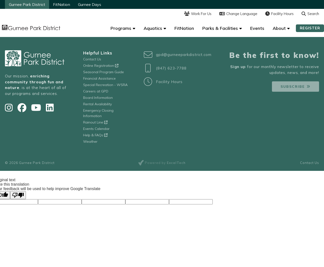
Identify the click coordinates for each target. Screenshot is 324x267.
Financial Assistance (99, 78)
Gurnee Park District (27, 4)
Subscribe (293, 86)
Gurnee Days (89, 4)
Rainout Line (95, 122)
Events (257, 28)
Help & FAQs (95, 135)
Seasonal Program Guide (103, 72)
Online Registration (100, 65)
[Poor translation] (18, 195)
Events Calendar (96, 128)
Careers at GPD (95, 91)
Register (310, 28)
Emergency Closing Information (98, 113)
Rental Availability (97, 104)
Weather (90, 141)
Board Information (98, 97)
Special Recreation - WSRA (105, 85)
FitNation (61, 4)
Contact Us (92, 59)
